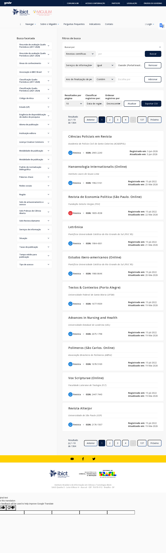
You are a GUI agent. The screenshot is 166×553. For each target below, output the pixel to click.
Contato (109, 24)
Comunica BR (73, 3)
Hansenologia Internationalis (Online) (97, 167)
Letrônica (75, 227)
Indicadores (95, 24)
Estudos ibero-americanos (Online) (94, 257)
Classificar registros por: (92, 97)
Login (149, 24)
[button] (34, 45)
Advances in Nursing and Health (92, 318)
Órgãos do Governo (153, 3)
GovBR (8, 3)
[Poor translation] (11, 507)
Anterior (91, 119)
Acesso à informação (95, 3)
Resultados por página (73, 97)
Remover (152, 65)
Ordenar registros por (112, 97)
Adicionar (152, 79)
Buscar (153, 53)
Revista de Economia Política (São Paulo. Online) (105, 197)
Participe (116, 3)
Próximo (154, 119)
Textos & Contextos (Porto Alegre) (94, 287)
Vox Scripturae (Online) (86, 378)
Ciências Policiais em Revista (90, 136)
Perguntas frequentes (74, 24)
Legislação (132, 3)
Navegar (30, 24)
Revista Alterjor (80, 408)
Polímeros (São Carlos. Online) (91, 348)
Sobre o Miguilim (49, 24)
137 (142, 119)
